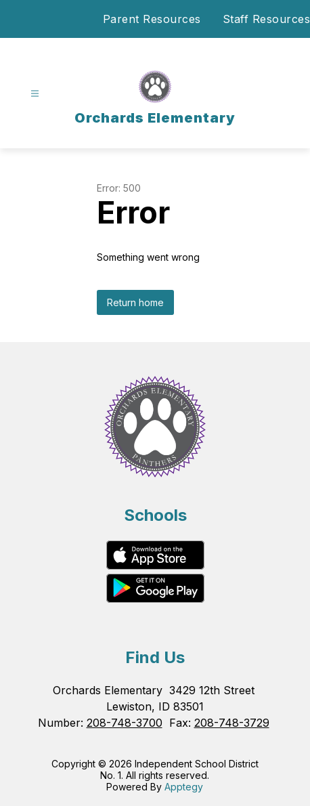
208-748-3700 (124, 722)
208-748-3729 (231, 722)
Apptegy (183, 786)
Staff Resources (267, 19)
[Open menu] (35, 94)
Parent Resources (152, 19)
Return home (135, 302)
